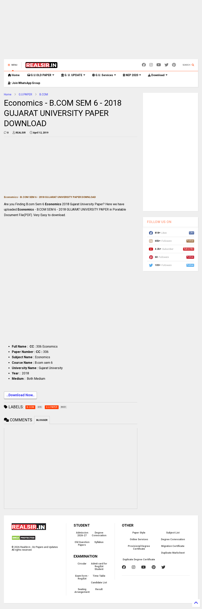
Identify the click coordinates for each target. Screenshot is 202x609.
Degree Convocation (99, 534)
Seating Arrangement (82, 590)
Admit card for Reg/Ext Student (99, 566)
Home (14, 75)
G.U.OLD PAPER (40, 75)
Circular (82, 563)
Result (99, 589)
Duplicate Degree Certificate (139, 559)
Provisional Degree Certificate (139, 547)
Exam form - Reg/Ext (82, 577)
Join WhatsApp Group (24, 83)
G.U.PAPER (25, 94)
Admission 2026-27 (82, 534)
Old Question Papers (82, 543)
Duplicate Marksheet (173, 552)
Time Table (99, 575)
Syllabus (99, 542)
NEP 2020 (132, 75)
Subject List (173, 532)
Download (157, 75)
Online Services (139, 539)
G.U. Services (104, 75)
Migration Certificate (172, 546)
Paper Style (138, 532)
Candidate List (99, 582)
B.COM (43, 94)
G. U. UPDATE (73, 75)
